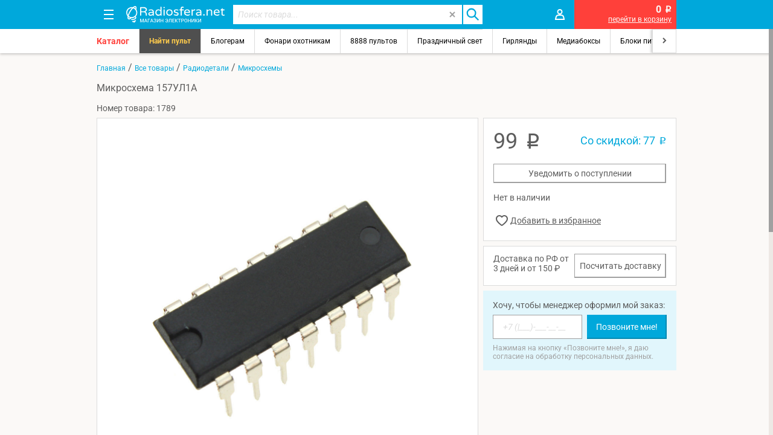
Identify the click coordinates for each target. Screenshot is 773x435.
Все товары (154, 68)
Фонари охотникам (297, 41)
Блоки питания (646, 41)
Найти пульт (170, 41)
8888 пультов (373, 41)
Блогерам (228, 41)
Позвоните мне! (627, 327)
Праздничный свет (450, 41)
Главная (111, 68)
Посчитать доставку (620, 266)
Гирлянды (519, 41)
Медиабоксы (578, 41)
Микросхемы (260, 68)
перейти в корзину (640, 19)
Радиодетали (206, 68)
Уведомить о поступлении (580, 173)
